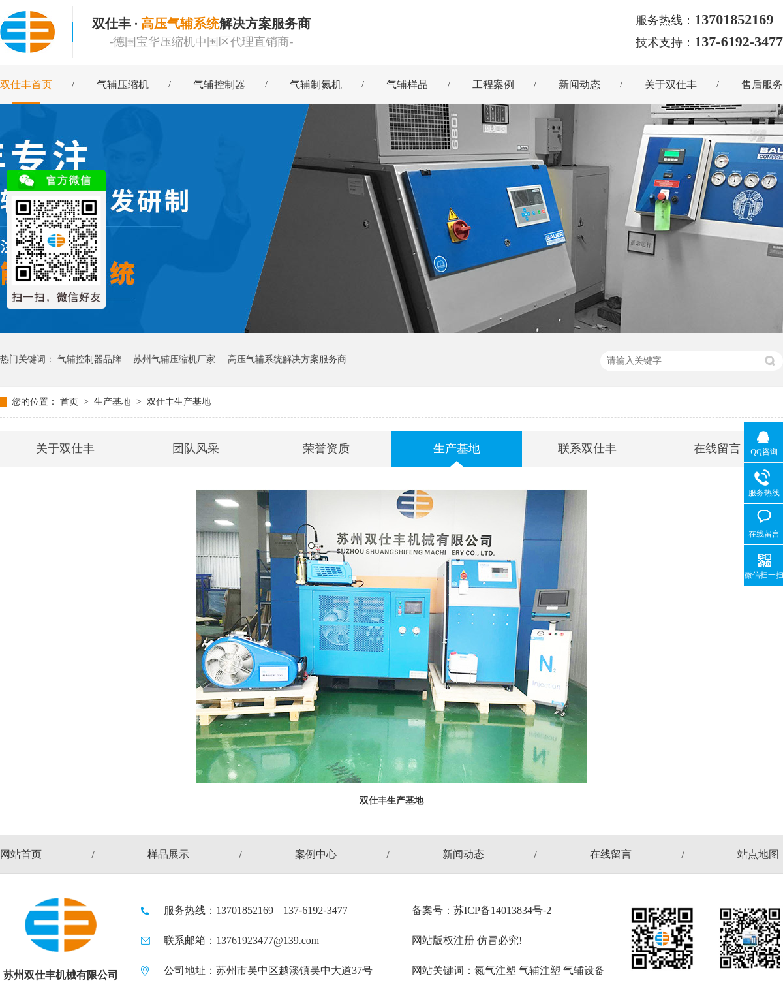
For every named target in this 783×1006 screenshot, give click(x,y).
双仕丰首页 (26, 84)
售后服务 (762, 84)
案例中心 (316, 854)
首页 (70, 402)
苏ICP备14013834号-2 (502, 910)
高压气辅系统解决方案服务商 (287, 359)
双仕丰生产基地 (179, 402)
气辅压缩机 (123, 84)
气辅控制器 (219, 84)
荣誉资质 (326, 448)
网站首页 (21, 854)
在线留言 (717, 448)
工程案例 (493, 84)
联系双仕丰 (587, 448)
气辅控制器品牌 (89, 359)
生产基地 (113, 402)
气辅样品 (407, 84)
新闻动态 (579, 84)
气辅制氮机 (316, 84)
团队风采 (195, 448)
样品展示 (168, 854)
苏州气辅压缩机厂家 (174, 359)
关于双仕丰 (671, 84)
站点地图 (758, 854)
